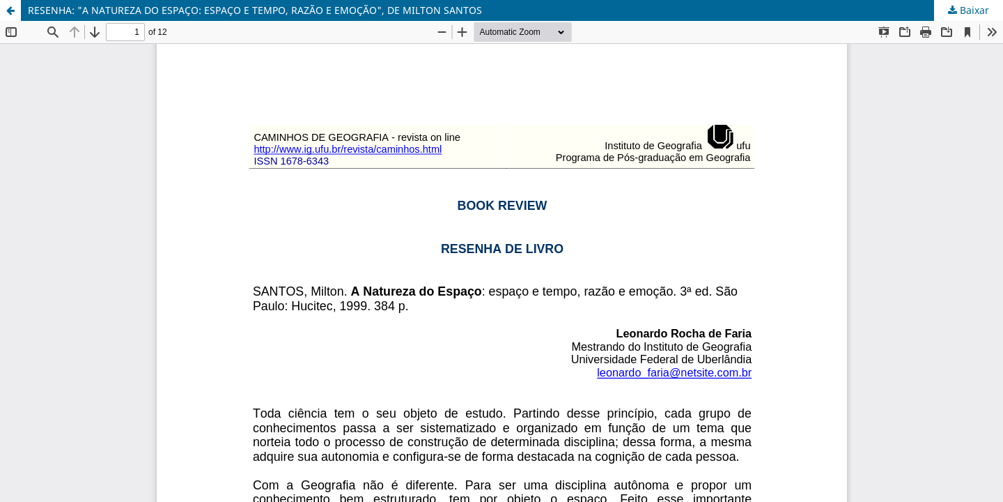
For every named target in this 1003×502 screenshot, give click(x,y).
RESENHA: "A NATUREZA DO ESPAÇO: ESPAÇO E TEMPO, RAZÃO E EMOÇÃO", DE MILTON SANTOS (255, 10)
